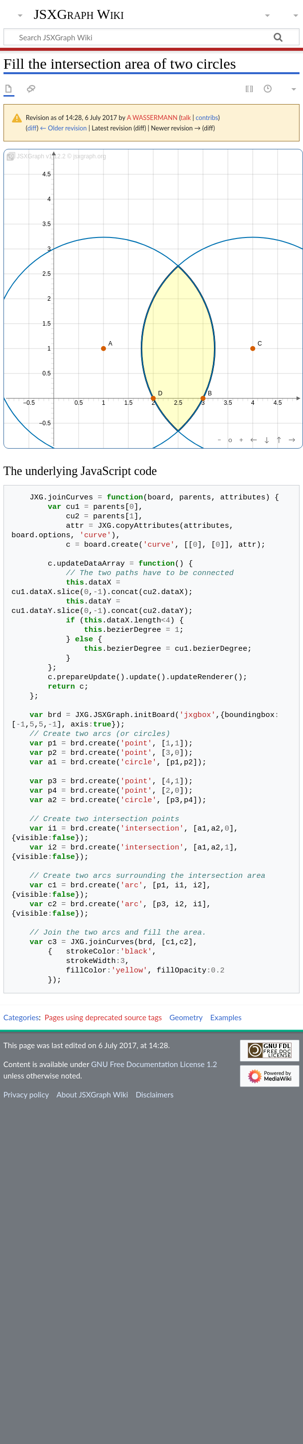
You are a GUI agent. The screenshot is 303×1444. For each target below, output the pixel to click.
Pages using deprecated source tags (103, 1017)
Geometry (185, 1017)
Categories (21, 1017)
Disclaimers (155, 1094)
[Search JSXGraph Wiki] (151, 37)
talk (186, 117)
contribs (207, 117)
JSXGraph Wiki (79, 14)
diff (32, 128)
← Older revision (63, 128)
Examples (226, 1017)
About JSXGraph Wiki (92, 1094)
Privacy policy (26, 1094)
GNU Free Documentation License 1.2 (154, 1064)
